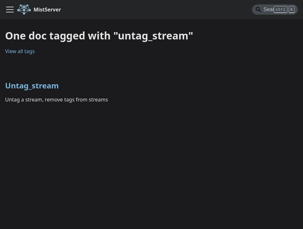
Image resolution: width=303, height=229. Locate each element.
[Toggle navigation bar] (10, 9)
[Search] (275, 9)
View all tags (20, 51)
